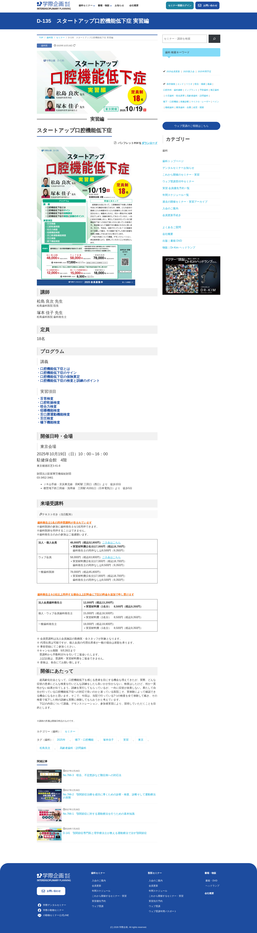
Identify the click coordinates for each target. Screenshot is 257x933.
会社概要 (133, 5)
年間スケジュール (101, 890)
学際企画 (123, 927)
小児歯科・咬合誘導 (175, 95)
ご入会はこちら (111, 542)
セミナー (70, 731)
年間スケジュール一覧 (175, 195)
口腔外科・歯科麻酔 (172, 90)
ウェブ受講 (97, 906)
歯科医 (44, 45)
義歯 (209, 84)
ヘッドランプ (212, 885)
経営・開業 (198, 107)
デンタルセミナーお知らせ (178, 167)
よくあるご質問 (171, 227)
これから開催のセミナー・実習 (180, 174)
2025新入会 (189, 71)
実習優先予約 (99, 901)
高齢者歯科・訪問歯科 (73, 748)
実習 (126, 739)
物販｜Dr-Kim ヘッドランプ (178, 247)
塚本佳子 (108, 739)
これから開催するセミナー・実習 (109, 896)
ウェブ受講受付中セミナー (178, 181)
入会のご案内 (170, 208)
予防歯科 (204, 90)
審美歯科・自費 (183, 107)
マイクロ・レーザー (200, 101)
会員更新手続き (171, 215)
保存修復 (171, 84)
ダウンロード (150, 142)
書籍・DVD (211, 880)
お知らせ (119, 5)
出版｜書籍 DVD (172, 240)
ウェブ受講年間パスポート (163, 911)
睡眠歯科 (169, 107)
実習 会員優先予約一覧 (176, 188)
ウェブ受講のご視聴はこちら (191, 125)
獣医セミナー (155, 873)
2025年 (61, 739)
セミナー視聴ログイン (179, 5)
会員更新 (96, 885)
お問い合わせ (207, 5)
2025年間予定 (204, 71)
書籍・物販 (103, 5)
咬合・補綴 (200, 84)
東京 (140, 739)
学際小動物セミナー (51, 910)
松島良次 (45, 748)
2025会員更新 (173, 71)
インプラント (191, 90)
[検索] (214, 39)
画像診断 (184, 101)
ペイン (216, 101)
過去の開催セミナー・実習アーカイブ (184, 201)
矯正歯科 (214, 90)
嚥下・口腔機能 (84, 739)
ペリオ (189, 84)
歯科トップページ (173, 161)
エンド (180, 84)
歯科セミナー (86, 5)
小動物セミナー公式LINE (53, 915)
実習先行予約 (156, 901)
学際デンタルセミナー (52, 905)
